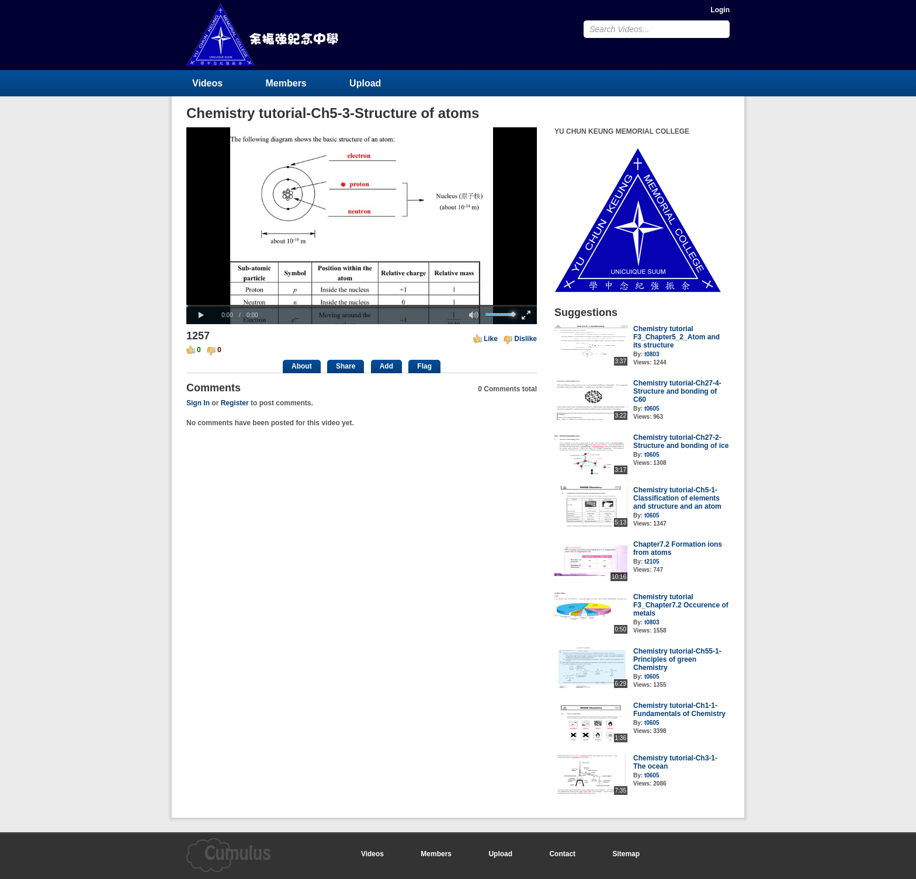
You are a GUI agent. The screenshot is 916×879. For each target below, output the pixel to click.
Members (286, 83)
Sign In (198, 403)
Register (235, 403)
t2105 (652, 561)
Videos (207, 83)
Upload (365, 83)
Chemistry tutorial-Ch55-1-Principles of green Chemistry (677, 659)
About (302, 366)
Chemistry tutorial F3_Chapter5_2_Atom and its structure (676, 337)
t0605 (652, 408)
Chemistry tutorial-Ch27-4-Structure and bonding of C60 (677, 391)
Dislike (525, 339)
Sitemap (626, 854)
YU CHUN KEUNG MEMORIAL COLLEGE (263, 35)
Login (720, 10)
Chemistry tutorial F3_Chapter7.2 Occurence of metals (680, 605)
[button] (201, 315)
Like (491, 339)
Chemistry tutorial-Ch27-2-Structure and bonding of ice (680, 441)
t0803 (652, 354)
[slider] (361, 306)
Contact (562, 854)
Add (386, 366)
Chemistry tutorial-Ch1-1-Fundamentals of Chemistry (679, 709)
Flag (424, 366)
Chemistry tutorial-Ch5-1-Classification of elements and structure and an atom (677, 498)
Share (345, 366)
